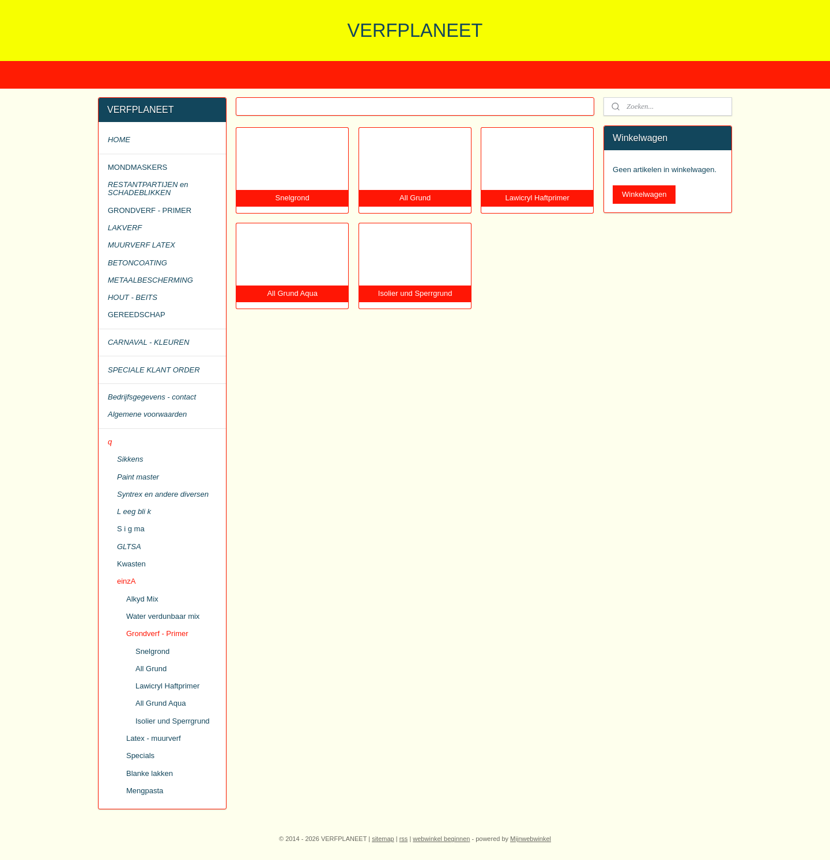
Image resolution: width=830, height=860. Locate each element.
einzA (126, 581)
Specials (140, 755)
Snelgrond (152, 651)
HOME (119, 139)
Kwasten (131, 564)
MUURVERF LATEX (141, 245)
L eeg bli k (134, 511)
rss (403, 838)
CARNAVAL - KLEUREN (148, 342)
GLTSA (129, 546)
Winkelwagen (644, 194)
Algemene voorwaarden (147, 414)
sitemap (383, 838)
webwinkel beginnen (441, 838)
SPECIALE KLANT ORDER (154, 370)
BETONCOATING (137, 262)
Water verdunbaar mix (162, 616)
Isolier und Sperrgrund (172, 721)
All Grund (151, 668)
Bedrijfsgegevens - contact (152, 397)
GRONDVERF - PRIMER (149, 210)
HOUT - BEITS (132, 297)
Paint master (138, 477)
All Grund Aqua (160, 703)
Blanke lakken (149, 773)
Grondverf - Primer (157, 633)
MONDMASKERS (137, 167)
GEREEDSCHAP (136, 314)
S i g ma (131, 528)
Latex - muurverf (153, 738)
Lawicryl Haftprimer (167, 686)
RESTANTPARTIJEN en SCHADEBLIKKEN (148, 188)
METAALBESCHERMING (150, 280)
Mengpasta (144, 790)
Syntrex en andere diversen (163, 494)
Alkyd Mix (142, 599)
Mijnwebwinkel (530, 838)
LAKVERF (125, 227)
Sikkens (130, 459)
